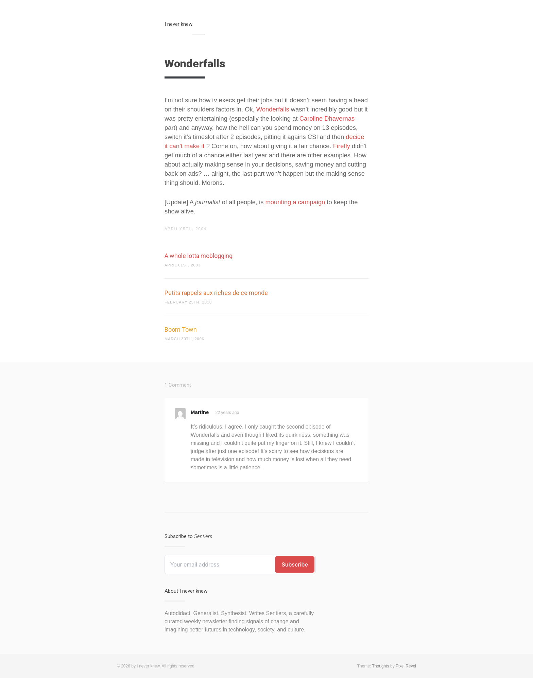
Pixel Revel (406, 666)
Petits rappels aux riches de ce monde (216, 292)
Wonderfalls (272, 109)
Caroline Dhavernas (327, 118)
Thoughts (380, 666)
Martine (200, 412)
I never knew (178, 24)
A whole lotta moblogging (199, 255)
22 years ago (227, 412)
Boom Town (181, 329)
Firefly (341, 146)
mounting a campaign (295, 202)
